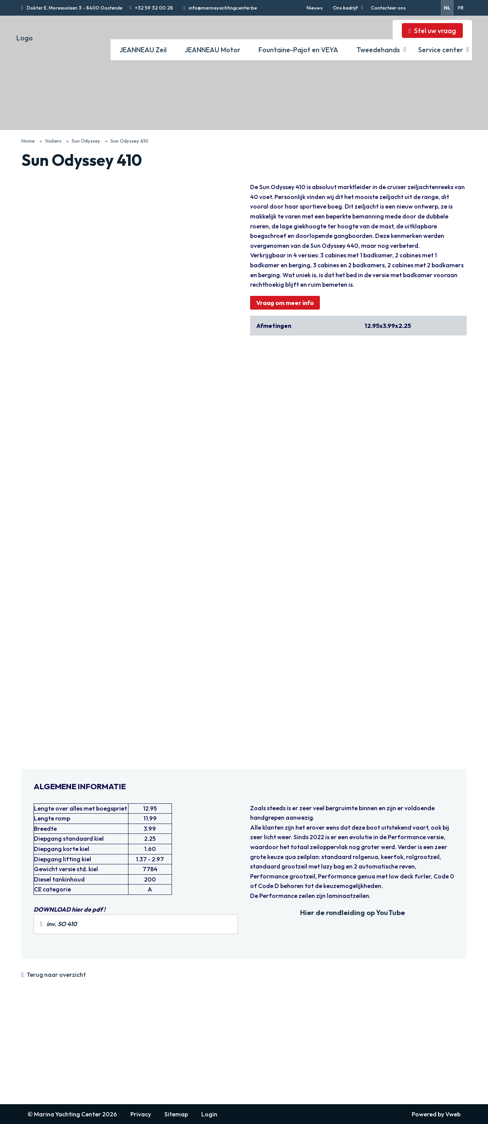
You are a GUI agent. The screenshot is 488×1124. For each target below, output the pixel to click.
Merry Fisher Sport (228, 1071)
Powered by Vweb (436, 1114)
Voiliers (53, 141)
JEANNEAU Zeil (143, 49)
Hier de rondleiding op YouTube (352, 912)
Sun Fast (124, 1046)
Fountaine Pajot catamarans (333, 1054)
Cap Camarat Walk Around (238, 1055)
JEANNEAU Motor (212, 49)
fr (461, 8)
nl (447, 8)
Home (28, 141)
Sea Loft (215, 1088)
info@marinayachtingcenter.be (222, 8)
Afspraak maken (42, 1071)
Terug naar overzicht (56, 974)
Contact (32, 1063)
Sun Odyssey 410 (129, 141)
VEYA (303, 1045)
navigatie (38, 1025)
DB (208, 1080)
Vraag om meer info (285, 303)
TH (208, 1038)
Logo (24, 38)
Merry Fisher (220, 1046)
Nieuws (315, 8)
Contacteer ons (388, 8)
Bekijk (29, 186)
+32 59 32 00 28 (153, 8)
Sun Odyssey (86, 141)
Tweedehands (378, 49)
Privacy (140, 1114)
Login (209, 1114)
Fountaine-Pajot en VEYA (298, 49)
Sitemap (176, 1114)
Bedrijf (30, 1055)
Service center (440, 49)
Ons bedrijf (345, 8)
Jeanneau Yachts (135, 1055)
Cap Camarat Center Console (242, 1063)
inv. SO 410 (58, 924)
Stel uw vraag (435, 30)
